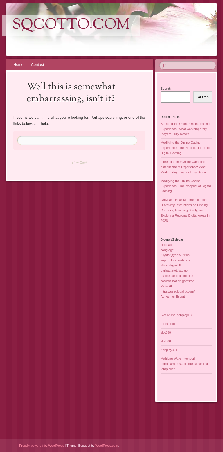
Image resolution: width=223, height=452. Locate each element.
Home (18, 64)
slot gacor (168, 244)
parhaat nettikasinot (174, 270)
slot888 (166, 332)
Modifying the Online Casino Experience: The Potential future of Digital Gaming (185, 148)
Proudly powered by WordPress (41, 445)
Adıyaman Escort (173, 296)
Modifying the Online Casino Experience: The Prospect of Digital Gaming (186, 186)
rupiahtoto (168, 323)
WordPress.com (106, 445)
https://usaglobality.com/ (178, 291)
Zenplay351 (169, 350)
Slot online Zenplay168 (177, 315)
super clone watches (175, 260)
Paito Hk (167, 286)
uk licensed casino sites (177, 276)
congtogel (168, 250)
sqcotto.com (71, 25)
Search (166, 88)
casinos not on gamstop (177, 281)
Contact (37, 64)
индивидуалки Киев (175, 255)
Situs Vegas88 (171, 265)
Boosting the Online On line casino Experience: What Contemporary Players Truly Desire (185, 129)
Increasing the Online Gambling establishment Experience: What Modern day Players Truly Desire (184, 167)
